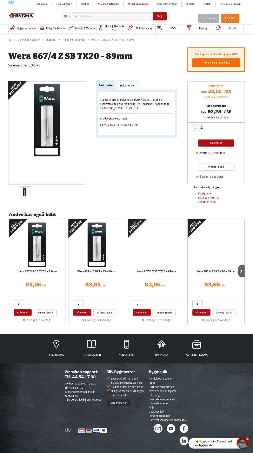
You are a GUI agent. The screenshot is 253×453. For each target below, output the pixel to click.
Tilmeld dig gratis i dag (216, 62)
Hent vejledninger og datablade (167, 420)
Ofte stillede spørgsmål (163, 391)
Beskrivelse (106, 85)
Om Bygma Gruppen (230, 4)
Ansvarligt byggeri (167, 4)
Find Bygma (41, 4)
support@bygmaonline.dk (80, 392)
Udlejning (154, 395)
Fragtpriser (204, 193)
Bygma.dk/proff (64, 4)
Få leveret (22, 312)
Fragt (152, 382)
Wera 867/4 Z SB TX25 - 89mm (156, 271)
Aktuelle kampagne (138, 4)
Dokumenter (127, 85)
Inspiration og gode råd (162, 399)
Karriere (190, 4)
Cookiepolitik (156, 411)
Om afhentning (206, 201)
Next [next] (241, 271)
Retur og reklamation (161, 387)
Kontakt (207, 4)
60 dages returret (208, 197)
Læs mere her (119, 403)
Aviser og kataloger (108, 4)
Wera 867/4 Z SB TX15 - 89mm (96, 271)
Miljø (151, 407)
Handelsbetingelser (160, 378)
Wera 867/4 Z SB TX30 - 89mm (37, 271)
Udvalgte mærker (159, 403)
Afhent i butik (216, 167)
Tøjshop (85, 4)
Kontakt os (71, 396)
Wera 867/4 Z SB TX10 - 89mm (216, 271)
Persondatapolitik (159, 416)
